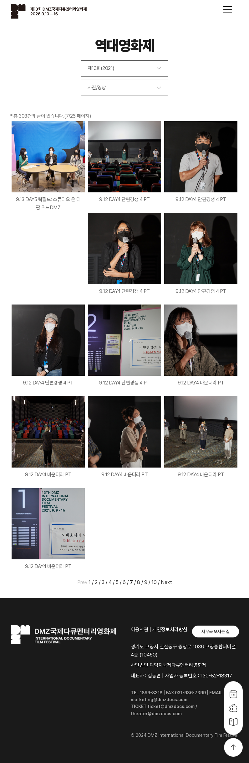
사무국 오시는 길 (215, 631)
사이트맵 (227, 9)
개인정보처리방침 (169, 629)
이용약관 (139, 629)
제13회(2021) (101, 68)
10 (154, 582)
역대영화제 (124, 45)
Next (166, 582)
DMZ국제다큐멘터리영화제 (57, 11)
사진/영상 (97, 88)
